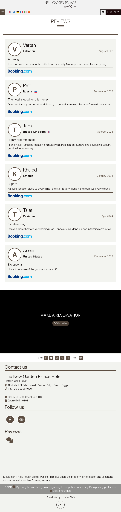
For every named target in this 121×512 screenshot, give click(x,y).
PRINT (78, 358)
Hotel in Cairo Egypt (16, 380)
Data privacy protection (102, 487)
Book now (113, 12)
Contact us (16, 367)
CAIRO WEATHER (60, 458)
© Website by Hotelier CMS (60, 497)
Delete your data (60, 490)
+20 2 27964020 (22, 388)
